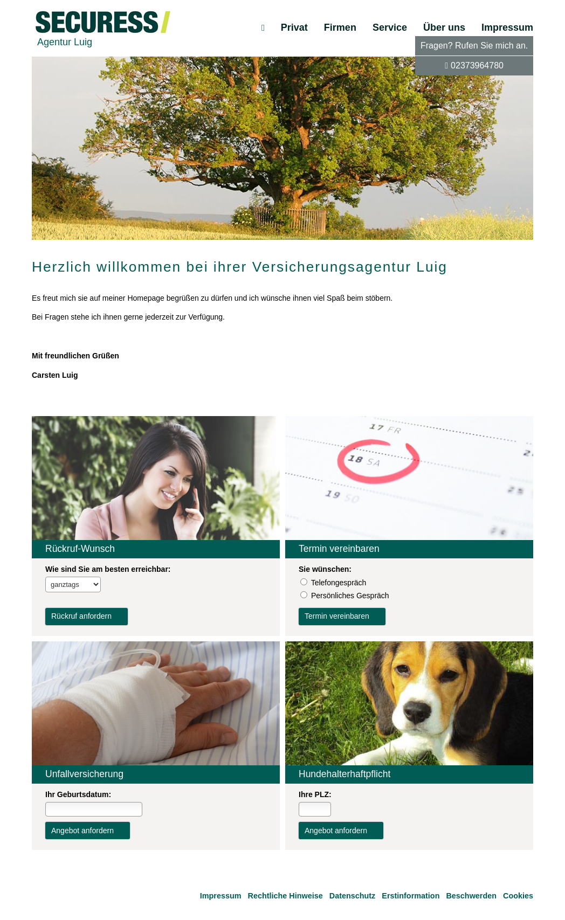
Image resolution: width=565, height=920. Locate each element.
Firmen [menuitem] (340, 27)
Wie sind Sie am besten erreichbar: (108, 569)
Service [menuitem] (390, 27)
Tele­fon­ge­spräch (339, 582)
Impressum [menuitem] (507, 27)
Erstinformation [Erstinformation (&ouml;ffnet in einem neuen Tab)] (410, 895)
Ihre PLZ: (315, 794)
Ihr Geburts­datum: (78, 794)
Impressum (221, 895)
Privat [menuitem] (294, 27)
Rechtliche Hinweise (285, 895)
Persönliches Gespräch (350, 595)
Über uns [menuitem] (444, 27)
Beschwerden (471, 895)
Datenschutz (352, 895)
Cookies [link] (518, 895)
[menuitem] (263, 27)
